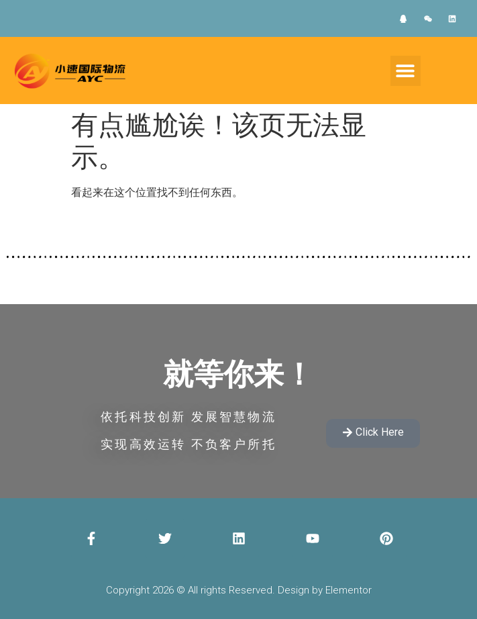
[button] (405, 71)
